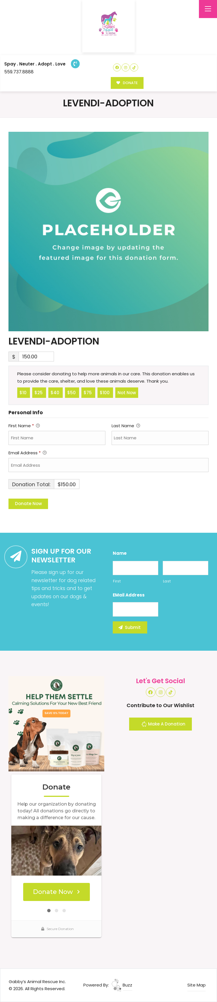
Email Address (27, 453)
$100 (105, 392)
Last (167, 581)
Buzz (121, 985)
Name (120, 553)
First (117, 581)
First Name (24, 426)
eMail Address (129, 595)
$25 (39, 392)
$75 (88, 392)
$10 (23, 392)
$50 (72, 392)
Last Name (126, 426)
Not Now (127, 392)
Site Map (196, 985)
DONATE (127, 82)
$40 (55, 392)
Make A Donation (163, 725)
